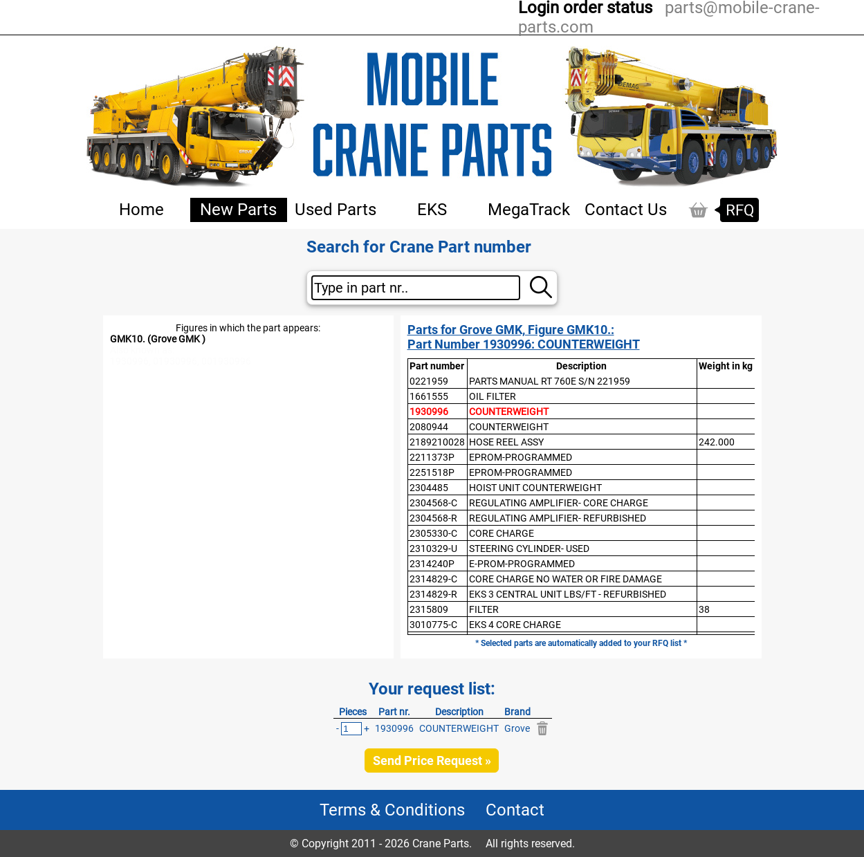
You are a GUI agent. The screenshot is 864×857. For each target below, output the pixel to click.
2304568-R (433, 518)
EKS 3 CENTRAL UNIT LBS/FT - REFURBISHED (567, 594)
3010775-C (433, 624)
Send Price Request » (432, 760)
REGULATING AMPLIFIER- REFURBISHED (557, 518)
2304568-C (433, 502)
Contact (515, 810)
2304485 (429, 487)
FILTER (484, 609)
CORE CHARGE (501, 533)
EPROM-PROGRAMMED (520, 457)
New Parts (238, 209)
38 (704, 609)
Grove (517, 728)
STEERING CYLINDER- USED (529, 548)
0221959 (429, 381)
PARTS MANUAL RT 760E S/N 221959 (549, 381)
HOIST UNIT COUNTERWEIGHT (535, 487)
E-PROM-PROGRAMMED (522, 563)
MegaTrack (529, 209)
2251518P (432, 472)
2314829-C (433, 578)
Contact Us (626, 209)
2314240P (432, 563)
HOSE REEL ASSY (506, 442)
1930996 (429, 411)
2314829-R (433, 594)
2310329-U (433, 548)
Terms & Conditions (392, 810)
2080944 (429, 426)
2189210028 (437, 442)
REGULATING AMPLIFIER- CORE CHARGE (558, 502)
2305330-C (433, 533)
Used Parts (335, 209)
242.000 (717, 442)
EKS (432, 209)
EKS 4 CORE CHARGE (515, 624)
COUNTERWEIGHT (509, 411)
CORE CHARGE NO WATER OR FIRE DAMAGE (565, 578)
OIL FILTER (492, 396)
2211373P (432, 457)
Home (141, 209)
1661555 (429, 396)
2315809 (429, 609)
